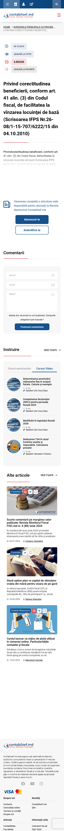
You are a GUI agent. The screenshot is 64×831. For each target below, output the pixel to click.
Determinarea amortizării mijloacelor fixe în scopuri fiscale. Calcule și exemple (37, 381)
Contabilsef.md (39, 804)
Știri (34, 807)
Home (6, 27)
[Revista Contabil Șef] (15, 61)
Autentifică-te (32, 230)
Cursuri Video (44, 368)
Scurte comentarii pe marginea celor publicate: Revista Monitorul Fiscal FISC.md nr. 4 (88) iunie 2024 (29, 522)
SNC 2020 (36, 829)
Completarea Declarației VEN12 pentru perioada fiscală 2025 (36, 402)
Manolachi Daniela (34, 660)
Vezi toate (52, 350)
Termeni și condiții (12, 811)
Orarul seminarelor (19, 368)
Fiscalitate (8, 829)
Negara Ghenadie (33, 599)
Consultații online (11, 807)
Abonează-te (32, 219)
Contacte (7, 804)
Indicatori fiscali (39, 826)
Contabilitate (9, 826)
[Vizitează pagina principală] (18, 747)
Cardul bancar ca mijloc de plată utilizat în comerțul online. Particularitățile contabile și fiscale (31, 642)
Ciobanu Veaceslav (34, 541)
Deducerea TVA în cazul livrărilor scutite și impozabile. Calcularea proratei (36, 443)
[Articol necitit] (18, 54)
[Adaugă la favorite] (20, 69)
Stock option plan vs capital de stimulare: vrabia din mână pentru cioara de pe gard (32, 582)
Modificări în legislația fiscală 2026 (39, 422)
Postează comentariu (32, 327)
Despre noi (8, 814)
